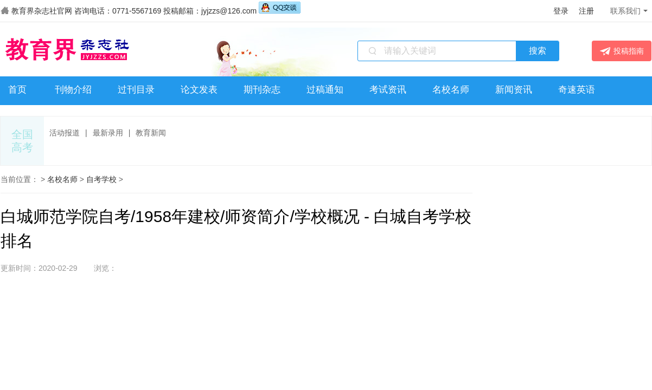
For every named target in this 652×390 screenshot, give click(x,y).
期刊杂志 (262, 89)
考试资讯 (387, 89)
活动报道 (64, 132)
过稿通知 (324, 89)
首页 (17, 89)
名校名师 (450, 89)
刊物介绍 (73, 89)
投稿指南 (622, 51)
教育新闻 (151, 132)
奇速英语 (576, 89)
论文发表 (199, 89)
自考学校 (101, 179)
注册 (586, 10)
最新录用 (108, 132)
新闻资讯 (513, 89)
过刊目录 (136, 89)
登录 (560, 10)
